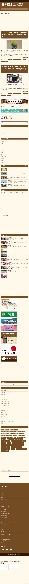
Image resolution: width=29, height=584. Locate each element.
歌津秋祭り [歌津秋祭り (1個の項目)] (22, 433)
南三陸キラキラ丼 (3, 493)
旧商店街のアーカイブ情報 (7, 421)
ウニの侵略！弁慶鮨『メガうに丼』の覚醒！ (15, 246)
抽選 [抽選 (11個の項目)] (12, 437)
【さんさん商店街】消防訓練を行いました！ (15, 185)
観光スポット (5, 412)
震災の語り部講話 (3, 511)
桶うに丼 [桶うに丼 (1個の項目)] (2, 435)
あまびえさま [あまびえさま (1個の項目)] (7, 450)
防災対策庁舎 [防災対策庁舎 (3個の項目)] (7, 429)
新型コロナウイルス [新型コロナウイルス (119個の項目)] (4, 437)
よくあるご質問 (3, 524)
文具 (3, 152)
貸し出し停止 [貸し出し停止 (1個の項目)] (15, 429)
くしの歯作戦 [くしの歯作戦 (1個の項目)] (13, 448)
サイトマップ (3, 531)
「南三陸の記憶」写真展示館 (5, 513)
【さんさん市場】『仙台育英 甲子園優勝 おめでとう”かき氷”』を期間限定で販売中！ (14, 35)
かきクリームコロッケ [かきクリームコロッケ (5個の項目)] (19, 448)
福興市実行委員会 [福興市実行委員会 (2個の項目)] (4, 433)
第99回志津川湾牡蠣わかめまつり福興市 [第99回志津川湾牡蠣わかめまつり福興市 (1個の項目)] (19, 431)
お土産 (3, 148)
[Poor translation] (3, 563)
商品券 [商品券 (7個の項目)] (2, 439)
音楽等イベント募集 (6, 392)
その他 (3, 162)
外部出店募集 (4, 390)
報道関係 (4, 414)
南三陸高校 (4, 394)
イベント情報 (5, 405)
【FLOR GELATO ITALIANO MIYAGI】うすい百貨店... (16, 173)
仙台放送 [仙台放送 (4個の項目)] (24, 441)
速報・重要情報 (5, 399)
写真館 (3, 154)
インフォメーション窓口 (4, 501)
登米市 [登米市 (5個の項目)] (11, 433)
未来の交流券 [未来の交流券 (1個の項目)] (15, 435)
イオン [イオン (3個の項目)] (9, 448)
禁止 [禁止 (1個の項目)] (8, 433)
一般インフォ (5, 401)
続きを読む (25, 57)
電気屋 (3, 158)
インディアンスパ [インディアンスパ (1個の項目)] (4, 448)
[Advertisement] (14, 22)
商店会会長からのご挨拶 (4, 499)
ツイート (2, 474)
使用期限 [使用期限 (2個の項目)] (12, 441)
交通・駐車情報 (5, 403)
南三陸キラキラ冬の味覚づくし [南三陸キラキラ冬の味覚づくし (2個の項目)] (17, 439)
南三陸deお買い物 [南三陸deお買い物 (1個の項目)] (4, 441)
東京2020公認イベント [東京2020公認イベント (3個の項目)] (8, 435)
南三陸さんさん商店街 (5, 470)
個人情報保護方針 (3, 527)
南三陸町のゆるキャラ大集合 (5, 506)
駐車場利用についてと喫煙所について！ (14, 271)
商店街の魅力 (3, 497)
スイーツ (3, 150)
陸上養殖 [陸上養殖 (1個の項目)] (2, 429)
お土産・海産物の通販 (4, 517)
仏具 (3, 160)
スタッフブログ (5, 419)
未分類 (3, 423)
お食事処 (3, 143)
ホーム (2, 488)
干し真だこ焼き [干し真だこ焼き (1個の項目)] (19, 437)
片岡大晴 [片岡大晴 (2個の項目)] (14, 433)
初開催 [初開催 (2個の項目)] (9, 441)
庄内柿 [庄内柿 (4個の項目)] (15, 437)
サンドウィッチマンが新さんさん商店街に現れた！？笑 (17, 242)
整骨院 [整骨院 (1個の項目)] (9, 437)
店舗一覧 (2, 495)
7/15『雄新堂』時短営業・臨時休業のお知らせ (9, 129)
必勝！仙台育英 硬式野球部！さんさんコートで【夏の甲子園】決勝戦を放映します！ (14, 69)
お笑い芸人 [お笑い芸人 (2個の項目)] (25, 448)
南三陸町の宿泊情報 (4, 515)
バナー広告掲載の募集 (4, 519)
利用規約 (2, 529)
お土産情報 (4, 410)
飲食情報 (4, 408)
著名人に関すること (6, 416)
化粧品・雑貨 (4, 141)
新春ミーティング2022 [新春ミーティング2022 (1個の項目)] (21, 435)
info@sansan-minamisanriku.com (8, 542)
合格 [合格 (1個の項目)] (5, 439)
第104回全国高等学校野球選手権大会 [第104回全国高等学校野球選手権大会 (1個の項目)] (6, 431)
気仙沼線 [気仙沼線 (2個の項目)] (18, 433)
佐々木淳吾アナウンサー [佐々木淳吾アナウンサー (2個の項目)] (18, 441)
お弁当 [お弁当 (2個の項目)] (2, 450)
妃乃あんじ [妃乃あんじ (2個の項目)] (24, 437)
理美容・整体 (4, 156)
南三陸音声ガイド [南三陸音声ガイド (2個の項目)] (9, 439)
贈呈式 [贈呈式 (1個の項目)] (11, 429)
